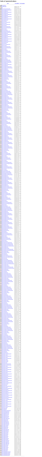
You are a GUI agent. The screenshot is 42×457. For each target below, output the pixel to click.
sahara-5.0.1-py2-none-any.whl (6, 82)
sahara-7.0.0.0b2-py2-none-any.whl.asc (7, 134)
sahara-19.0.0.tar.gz (4, 351)
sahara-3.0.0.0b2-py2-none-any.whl (6, 14)
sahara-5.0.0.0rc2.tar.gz (5, 77)
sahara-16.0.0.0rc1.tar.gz (5, 318)
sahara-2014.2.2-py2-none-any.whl (6, 367)
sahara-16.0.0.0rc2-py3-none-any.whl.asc (7, 321)
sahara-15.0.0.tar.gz (4, 311)
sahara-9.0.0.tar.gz (4, 231)
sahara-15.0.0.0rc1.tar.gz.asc (5, 310)
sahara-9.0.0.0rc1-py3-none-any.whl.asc (7, 223)
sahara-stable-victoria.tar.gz (5, 440)
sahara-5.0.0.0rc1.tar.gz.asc (5, 74)
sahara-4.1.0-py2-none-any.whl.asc (6, 47)
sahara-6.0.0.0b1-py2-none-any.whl (6, 93)
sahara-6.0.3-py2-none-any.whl (6, 122)
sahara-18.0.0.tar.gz (4, 342)
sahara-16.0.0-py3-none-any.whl (6, 313)
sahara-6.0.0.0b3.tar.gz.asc (5, 105)
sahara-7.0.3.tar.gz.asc (5, 165)
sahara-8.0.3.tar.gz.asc (5, 205)
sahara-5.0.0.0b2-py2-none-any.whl (6, 64)
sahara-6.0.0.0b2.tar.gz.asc (5, 101)
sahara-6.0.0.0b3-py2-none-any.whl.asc (7, 103)
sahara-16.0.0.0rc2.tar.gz (5, 322)
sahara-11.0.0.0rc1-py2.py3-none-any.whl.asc (8, 263)
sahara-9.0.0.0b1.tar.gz (5, 211)
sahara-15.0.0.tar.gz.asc (5, 312)
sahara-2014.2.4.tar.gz (5, 372)
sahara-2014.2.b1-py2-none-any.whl (7, 373)
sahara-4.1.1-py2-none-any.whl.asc (6, 52)
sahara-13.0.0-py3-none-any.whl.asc (7, 288)
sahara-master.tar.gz (4, 408)
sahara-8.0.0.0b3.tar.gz (5, 184)
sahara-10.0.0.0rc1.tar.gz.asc (5, 252)
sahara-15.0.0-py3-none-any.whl (6, 304)
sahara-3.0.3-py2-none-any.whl (6, 26)
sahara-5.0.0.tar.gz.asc (5, 81)
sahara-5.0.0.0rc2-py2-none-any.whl (7, 75)
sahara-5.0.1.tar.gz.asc (5, 85)
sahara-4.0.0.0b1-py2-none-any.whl (6, 32)
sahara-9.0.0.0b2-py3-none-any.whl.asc (7, 214)
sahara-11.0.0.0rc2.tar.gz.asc (5, 270)
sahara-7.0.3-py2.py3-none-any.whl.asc (7, 163)
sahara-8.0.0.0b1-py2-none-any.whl (6, 173)
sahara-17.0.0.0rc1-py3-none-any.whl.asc (7, 330)
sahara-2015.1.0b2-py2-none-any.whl (7, 390)
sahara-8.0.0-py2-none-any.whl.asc (6, 172)
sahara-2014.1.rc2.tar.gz (5, 361)
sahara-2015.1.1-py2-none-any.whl (6, 399)
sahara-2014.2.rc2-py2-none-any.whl (7, 382)
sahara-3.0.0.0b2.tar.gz (5, 15)
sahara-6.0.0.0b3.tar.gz (5, 104)
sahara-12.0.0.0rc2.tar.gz (5, 282)
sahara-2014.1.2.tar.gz (5, 357)
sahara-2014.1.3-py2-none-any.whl (6, 358)
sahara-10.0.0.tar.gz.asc (5, 254)
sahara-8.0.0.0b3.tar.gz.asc (5, 185)
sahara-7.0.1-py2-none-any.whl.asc (6, 154)
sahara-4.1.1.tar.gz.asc (5, 54)
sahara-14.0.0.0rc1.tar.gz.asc (5, 301)
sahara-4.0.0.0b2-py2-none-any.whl (6, 34)
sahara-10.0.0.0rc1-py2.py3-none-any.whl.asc (8, 250)
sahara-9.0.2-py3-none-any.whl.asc (6, 239)
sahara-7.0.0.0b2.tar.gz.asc (5, 136)
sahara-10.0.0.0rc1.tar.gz (5, 251)
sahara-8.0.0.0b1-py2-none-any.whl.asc (7, 174)
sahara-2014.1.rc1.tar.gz (5, 360)
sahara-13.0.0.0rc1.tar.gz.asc (5, 292)
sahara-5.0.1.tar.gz (4, 84)
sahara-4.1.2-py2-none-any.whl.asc (6, 56)
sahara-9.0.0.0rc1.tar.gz (5, 224)
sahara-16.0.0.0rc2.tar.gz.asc (5, 323)
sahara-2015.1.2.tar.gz (5, 402)
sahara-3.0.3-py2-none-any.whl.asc (6, 27)
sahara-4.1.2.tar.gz (4, 57)
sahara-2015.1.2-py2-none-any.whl (6, 401)
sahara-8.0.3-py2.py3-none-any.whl (6, 202)
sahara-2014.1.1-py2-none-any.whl (6, 353)
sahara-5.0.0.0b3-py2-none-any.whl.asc (7, 67)
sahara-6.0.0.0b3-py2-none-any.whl (6, 102)
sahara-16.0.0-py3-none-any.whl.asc (7, 314)
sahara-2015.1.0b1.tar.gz (5, 389)
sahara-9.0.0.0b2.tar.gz (5, 215)
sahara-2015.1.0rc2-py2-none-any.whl (7, 397)
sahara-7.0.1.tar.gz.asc (5, 156)
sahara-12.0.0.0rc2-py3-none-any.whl (7, 280)
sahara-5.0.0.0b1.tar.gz (5, 63)
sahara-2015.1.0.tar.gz (5, 387)
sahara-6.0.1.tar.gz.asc (5, 116)
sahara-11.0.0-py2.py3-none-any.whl (7, 260)
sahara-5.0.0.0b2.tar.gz (5, 65)
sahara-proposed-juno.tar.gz (5, 411)
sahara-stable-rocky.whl (5, 432)
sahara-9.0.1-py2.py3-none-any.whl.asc (7, 234)
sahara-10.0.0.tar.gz (4, 253)
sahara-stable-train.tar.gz (5, 436)
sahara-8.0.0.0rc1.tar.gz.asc (5, 190)
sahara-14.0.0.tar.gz (4, 302)
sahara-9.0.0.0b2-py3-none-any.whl (6, 213)
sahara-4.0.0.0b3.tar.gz (5, 37)
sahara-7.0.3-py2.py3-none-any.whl (6, 162)
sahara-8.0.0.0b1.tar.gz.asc (5, 176)
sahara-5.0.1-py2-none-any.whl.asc (6, 83)
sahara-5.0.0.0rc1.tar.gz (5, 73)
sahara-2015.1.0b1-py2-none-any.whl (7, 388)
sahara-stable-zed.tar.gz (5, 449)
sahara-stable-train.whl (5, 437)
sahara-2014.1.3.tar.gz (5, 359)
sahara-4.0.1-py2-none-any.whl (6, 44)
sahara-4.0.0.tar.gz (4, 43)
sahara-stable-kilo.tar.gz (5, 420)
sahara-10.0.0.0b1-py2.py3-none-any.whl (7, 244)
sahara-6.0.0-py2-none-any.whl (6, 91)
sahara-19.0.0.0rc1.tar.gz (5, 349)
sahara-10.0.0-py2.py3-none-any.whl (7, 242)
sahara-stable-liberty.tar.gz (5, 421)
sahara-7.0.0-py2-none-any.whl (6, 126)
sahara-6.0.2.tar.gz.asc (5, 121)
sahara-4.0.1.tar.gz (4, 45)
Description (23, 3)
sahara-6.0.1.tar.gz (4, 115)
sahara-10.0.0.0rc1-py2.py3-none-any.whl (7, 249)
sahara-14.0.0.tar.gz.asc (5, 303)
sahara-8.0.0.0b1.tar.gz (5, 175)
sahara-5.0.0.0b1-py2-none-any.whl (6, 62)
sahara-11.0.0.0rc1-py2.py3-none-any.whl (7, 262)
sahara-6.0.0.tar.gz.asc (5, 112)
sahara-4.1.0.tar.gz (4, 48)
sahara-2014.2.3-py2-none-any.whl (6, 369)
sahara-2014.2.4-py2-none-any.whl (6, 371)
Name (8, 3)
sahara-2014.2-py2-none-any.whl (6, 363)
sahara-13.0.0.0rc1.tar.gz (5, 291)
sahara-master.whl (4, 409)
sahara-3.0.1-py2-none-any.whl (6, 22)
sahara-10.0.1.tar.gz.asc (5, 259)
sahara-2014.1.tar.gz (4, 362)
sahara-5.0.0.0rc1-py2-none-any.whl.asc (7, 72)
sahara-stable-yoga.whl (5, 448)
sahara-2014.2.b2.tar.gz (5, 377)
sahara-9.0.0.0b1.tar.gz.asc (5, 212)
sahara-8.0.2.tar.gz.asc (5, 201)
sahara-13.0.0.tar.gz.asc (5, 294)
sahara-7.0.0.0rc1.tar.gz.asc (5, 145)
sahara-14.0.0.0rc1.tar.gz (5, 300)
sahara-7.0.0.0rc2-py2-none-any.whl (7, 146)
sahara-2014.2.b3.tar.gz (5, 379)
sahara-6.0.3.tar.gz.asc (5, 125)
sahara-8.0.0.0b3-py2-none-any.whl (6, 182)
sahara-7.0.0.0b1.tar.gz (5, 131)
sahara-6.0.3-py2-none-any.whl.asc (6, 123)
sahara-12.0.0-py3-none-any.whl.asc (7, 274)
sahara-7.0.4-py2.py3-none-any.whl (6, 166)
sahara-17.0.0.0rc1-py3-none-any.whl (7, 329)
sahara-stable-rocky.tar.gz (5, 431)
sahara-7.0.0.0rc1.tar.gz (5, 144)
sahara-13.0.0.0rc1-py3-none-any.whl (7, 289)
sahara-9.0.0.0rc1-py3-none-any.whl (7, 222)
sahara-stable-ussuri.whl (5, 439)
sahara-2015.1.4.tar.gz (5, 407)
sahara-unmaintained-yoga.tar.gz (6, 451)
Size (20, 3)
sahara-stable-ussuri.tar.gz (5, 438)
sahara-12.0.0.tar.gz (4, 284)
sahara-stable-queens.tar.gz (5, 429)
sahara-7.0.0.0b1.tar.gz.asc (5, 132)
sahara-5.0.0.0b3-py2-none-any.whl (6, 66)
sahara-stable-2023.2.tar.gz (5, 416)
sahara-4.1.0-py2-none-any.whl (6, 46)
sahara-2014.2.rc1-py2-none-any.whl (7, 380)
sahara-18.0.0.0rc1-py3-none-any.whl (7, 338)
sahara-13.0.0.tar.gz (4, 293)
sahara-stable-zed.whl (5, 450)
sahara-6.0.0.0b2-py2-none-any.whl (6, 97)
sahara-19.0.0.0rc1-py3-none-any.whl (7, 347)
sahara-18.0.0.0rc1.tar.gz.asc (5, 341)
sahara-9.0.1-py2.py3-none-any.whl (6, 233)
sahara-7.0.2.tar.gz (4, 160)
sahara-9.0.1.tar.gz (4, 235)
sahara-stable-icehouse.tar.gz (5, 418)
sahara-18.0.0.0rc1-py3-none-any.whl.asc (7, 339)
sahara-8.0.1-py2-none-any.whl (6, 193)
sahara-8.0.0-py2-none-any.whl (6, 171)
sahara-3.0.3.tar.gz (4, 28)
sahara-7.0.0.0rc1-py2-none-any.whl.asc (7, 143)
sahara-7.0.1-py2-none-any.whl (6, 153)
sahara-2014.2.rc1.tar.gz (5, 381)
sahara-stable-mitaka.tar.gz (5, 422)
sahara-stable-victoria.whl (5, 441)
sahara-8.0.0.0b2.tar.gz (5, 180)
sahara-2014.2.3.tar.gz (5, 370)
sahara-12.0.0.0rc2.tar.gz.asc (5, 283)
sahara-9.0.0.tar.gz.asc (5, 232)
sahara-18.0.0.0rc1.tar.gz (5, 340)
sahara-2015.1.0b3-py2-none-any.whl (7, 392)
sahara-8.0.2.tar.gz (4, 200)
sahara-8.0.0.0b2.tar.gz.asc (5, 181)
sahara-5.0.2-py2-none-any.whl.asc (6, 87)
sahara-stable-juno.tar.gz (5, 419)
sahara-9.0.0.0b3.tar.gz (5, 220)
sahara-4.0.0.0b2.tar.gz (5, 35)
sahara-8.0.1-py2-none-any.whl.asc (6, 194)
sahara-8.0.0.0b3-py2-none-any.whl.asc (7, 183)
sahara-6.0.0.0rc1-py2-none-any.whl (7, 106)
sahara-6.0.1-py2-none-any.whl (6, 113)
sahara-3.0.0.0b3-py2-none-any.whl (6, 16)
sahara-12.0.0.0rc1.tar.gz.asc (5, 279)
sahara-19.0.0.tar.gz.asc (5, 352)
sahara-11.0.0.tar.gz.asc (5, 272)
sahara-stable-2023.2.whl (5, 417)
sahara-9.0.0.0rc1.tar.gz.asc (5, 225)
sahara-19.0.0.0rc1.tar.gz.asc (5, 350)
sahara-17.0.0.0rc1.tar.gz (5, 331)
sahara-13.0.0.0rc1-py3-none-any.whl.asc (7, 290)
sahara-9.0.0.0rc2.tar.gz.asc (5, 230)
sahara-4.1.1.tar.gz (4, 53)
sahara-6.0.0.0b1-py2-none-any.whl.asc (7, 94)
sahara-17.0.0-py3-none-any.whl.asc (7, 328)
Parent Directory (4, 5)
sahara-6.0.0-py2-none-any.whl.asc (6, 92)
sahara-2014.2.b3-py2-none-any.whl (7, 378)
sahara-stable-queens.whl (5, 430)
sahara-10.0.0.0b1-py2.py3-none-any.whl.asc (8, 245)
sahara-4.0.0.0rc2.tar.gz (5, 42)
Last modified (17, 3)
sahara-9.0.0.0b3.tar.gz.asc (5, 221)
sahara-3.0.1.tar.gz (4, 23)
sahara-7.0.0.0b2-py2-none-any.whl (6, 133)
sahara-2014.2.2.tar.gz (5, 368)
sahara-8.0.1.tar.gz (4, 195)
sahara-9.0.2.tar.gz (4, 240)
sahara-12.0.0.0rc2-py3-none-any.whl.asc (7, 281)
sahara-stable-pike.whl (5, 428)
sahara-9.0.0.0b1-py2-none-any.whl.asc (7, 210)
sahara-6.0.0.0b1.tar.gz (5, 95)
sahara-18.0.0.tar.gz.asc (5, 343)
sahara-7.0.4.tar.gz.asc (5, 170)
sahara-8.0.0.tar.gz (4, 191)
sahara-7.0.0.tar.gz (4, 151)
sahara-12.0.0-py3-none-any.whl (6, 273)
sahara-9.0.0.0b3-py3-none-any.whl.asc (7, 219)
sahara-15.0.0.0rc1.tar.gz (5, 309)
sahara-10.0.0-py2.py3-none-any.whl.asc (7, 243)
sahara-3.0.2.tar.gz (4, 25)
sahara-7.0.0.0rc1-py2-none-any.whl (7, 142)
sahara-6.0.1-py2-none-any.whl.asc (6, 114)
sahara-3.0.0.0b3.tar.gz (5, 17)
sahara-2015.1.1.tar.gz (5, 400)
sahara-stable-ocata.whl (5, 426)
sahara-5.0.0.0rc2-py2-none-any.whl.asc (7, 76)
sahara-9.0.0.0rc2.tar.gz (5, 229)
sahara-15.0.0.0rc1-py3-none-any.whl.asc (7, 308)
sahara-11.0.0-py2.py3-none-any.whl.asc (7, 261)
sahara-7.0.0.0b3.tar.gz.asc (5, 141)
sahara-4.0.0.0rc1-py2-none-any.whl (7, 38)
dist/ (2, 7)
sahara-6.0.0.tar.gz (4, 111)
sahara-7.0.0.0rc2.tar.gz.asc (5, 150)
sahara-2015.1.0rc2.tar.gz (5, 398)
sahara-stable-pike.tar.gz (5, 427)
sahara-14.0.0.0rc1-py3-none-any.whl (7, 298)
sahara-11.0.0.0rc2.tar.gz (5, 269)
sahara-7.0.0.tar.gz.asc (5, 152)
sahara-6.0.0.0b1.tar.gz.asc (5, 96)
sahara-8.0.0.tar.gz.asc (5, 192)
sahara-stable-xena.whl (5, 446)
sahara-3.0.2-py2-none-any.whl (6, 24)
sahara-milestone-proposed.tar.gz (6, 410)
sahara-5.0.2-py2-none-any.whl (6, 86)
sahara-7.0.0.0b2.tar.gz (5, 135)
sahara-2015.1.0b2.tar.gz (5, 391)
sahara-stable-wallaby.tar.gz (5, 442)
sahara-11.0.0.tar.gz (4, 271)
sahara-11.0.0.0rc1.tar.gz (5, 264)
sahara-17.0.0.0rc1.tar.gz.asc (5, 332)
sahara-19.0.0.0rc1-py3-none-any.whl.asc (7, 348)
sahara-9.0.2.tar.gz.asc (5, 241)
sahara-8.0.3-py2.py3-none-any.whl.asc (7, 203)
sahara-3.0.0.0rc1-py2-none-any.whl (7, 18)
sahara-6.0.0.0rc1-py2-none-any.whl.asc (7, 107)
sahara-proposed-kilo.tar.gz (5, 412)
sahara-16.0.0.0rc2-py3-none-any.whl (7, 320)
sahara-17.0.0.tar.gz (4, 333)
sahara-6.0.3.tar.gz (4, 124)
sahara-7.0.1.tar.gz (4, 155)
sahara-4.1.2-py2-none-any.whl (6, 55)
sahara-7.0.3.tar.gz (4, 164)
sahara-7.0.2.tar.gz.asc (5, 161)
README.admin (4, 6)
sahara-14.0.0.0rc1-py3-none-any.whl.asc (7, 299)
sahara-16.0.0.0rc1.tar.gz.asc (5, 319)
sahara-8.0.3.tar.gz (4, 204)
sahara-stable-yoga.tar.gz (5, 447)
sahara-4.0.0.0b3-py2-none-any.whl (6, 36)
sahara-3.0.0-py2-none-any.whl (6, 8)
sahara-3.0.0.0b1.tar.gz (5, 13)
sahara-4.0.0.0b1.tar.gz (5, 33)
